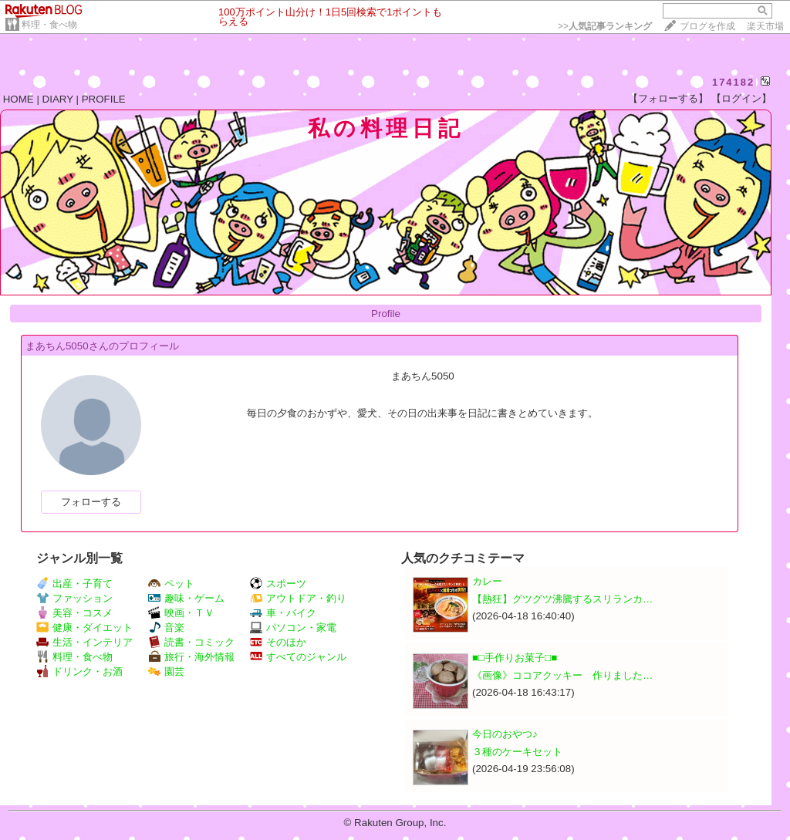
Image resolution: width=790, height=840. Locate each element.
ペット (171, 583)
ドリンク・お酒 (79, 671)
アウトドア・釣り (298, 598)
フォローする (91, 502)
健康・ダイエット (84, 627)
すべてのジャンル (298, 657)
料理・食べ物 (49, 24)
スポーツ (278, 583)
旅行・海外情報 (191, 657)
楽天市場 (765, 26)
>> (605, 26)
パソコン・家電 (293, 627)
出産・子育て (74, 583)
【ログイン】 (741, 98)
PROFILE (104, 99)
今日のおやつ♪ (505, 734)
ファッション (74, 598)
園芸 (166, 671)
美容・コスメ (74, 613)
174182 (733, 82)
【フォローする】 (668, 98)
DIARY (57, 99)
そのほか (278, 642)
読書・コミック (191, 642)
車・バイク (283, 613)
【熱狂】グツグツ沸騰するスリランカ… (562, 599)
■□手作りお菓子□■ (514, 657)
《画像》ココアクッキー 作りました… (562, 675)
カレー (487, 581)
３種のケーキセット (517, 751)
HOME (18, 99)
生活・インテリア (84, 642)
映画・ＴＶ (181, 613)
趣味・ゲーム (186, 598)
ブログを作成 (707, 26)
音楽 (166, 627)
